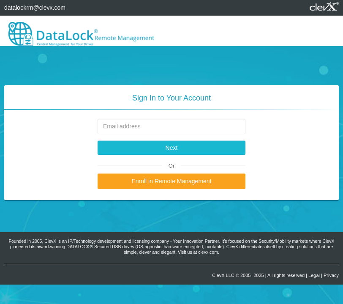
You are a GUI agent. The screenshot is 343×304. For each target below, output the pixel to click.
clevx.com (208, 252)
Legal (314, 275)
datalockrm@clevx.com (34, 7)
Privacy (331, 275)
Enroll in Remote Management (171, 181)
